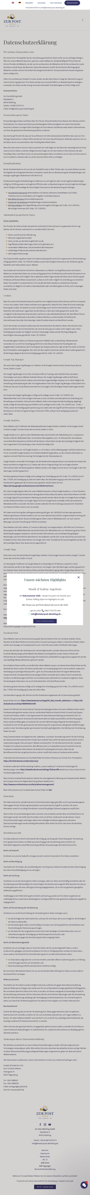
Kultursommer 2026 (31, 596)
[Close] (78, 577)
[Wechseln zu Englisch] (12, 3)
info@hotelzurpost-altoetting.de (53, 7)
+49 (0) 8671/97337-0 (32, 7)
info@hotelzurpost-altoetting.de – (46, 614)
